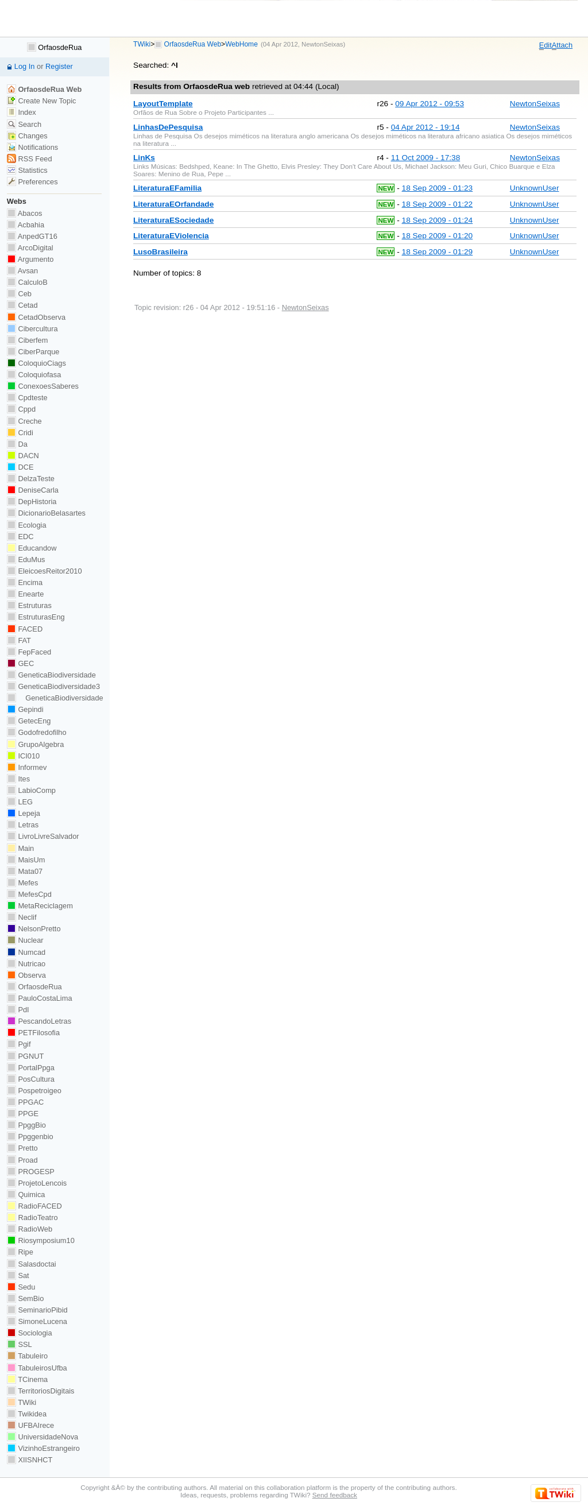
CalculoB (27, 282)
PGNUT (25, 1056)
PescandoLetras (39, 1021)
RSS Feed (29, 158)
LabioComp (31, 790)
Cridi (20, 432)
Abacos (24, 213)
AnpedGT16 (32, 236)
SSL (19, 1344)
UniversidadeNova (42, 1437)
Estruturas (29, 605)
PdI (18, 1009)
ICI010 (23, 756)
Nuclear (25, 940)
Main (20, 848)
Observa (26, 975)
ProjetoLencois (37, 1183)
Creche (24, 421)
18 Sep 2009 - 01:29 (437, 251)
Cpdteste (27, 397)
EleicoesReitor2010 (44, 571)
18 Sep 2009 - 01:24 (437, 220)
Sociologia (29, 1333)
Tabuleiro (27, 1356)
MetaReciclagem (40, 905)
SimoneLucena (37, 1321)
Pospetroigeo (34, 1090)
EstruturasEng (36, 617)
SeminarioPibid (37, 1310)
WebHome (241, 44)
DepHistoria (32, 501)
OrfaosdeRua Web (193, 44)
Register (59, 66)
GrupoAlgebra (35, 744)
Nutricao (26, 963)
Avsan (22, 270)
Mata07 (24, 871)
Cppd (21, 409)
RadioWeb (29, 1229)
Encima (24, 582)
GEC (20, 663)
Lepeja (23, 813)
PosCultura (31, 1079)
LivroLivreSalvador (43, 836)
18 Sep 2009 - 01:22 (437, 204)
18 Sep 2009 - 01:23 (437, 188)
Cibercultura (32, 328)
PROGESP (31, 1171)
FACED (24, 629)
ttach (562, 45)
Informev (27, 767)
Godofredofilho (37, 732)
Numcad (26, 952)
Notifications (32, 147)
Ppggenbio (30, 1136)
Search (24, 124)
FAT (19, 640)
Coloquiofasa (34, 374)
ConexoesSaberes (43, 386)
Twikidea (27, 1414)
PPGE (22, 1113)
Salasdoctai (31, 1264)
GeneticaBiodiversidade (51, 675)
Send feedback (334, 1495)
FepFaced (29, 652)
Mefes (22, 882)
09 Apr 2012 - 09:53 (429, 103)
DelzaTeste (31, 478)
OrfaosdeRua (54, 47)
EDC (20, 536)
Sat (18, 1275)
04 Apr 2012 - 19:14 (425, 127)
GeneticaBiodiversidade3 (53, 686)
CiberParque (33, 351)
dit (545, 45)
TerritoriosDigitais (41, 1391)
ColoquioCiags (36, 363)
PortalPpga (31, 1067)
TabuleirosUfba (37, 1368)
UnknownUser (534, 188)
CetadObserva (36, 317)
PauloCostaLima (39, 998)
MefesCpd (29, 894)
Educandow (32, 548)
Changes (27, 135)
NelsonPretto (34, 928)
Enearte (25, 594)
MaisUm (26, 859)
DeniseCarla (33, 490)
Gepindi (25, 709)
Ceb (19, 293)
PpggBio (26, 1125)
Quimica (26, 1194)
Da (17, 444)
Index (21, 112)
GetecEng (29, 721)
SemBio (25, 1298)
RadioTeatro (32, 1217)
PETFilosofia (33, 1032)
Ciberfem (27, 340)
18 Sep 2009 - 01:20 (437, 235)
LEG (20, 801)
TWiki (141, 44)
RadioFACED (34, 1206)
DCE (20, 467)
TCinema (27, 1379)
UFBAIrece (30, 1425)
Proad (22, 1160)
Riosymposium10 (41, 1240)
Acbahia (25, 224)
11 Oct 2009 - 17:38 (426, 157)
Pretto (22, 1148)
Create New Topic (41, 100)
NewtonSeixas (322, 44)
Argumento (30, 259)
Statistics (27, 170)
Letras (22, 824)
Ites (18, 779)
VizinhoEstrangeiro (43, 1448)
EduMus (26, 559)
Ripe (20, 1252)
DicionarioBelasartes (46, 513)
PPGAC (25, 1102)
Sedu (21, 1287)
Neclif (22, 917)
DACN (23, 455)
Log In (24, 66)
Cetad (22, 305)
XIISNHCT (29, 1459)
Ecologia (27, 525)
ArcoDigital (30, 247)
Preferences (32, 181)
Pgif (19, 1044)
